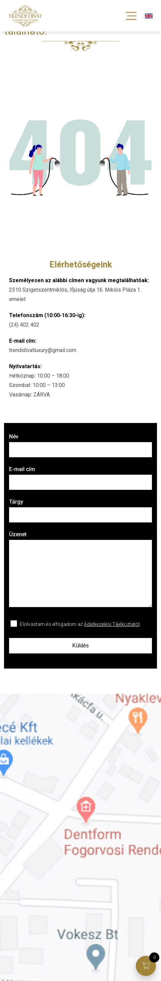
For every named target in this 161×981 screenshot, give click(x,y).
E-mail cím (80, 478)
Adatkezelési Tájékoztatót (112, 624)
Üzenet (80, 569)
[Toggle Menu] (131, 15)
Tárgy (80, 510)
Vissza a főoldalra (30, 75)
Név (80, 445)
